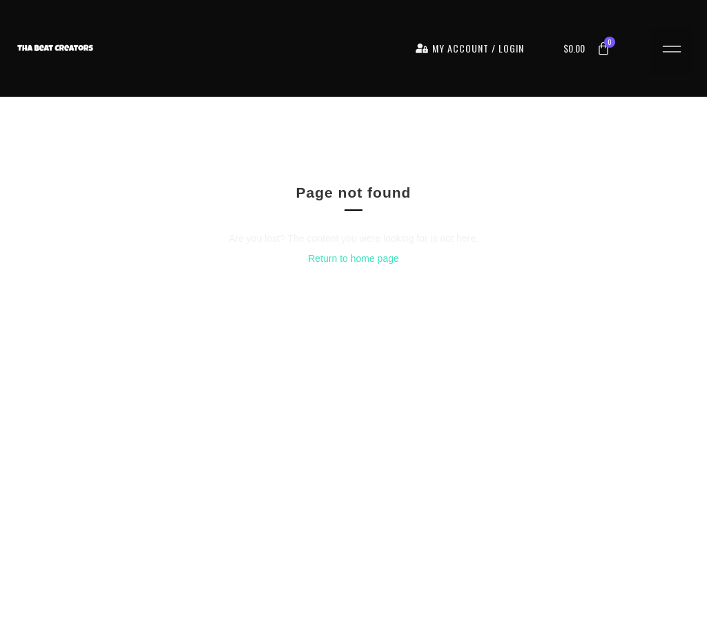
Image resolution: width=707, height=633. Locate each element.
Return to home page (353, 258)
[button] (671, 51)
